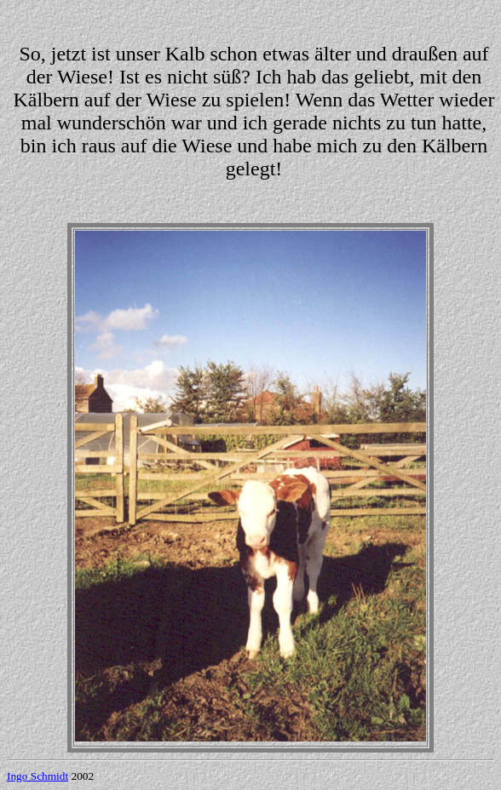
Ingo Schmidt (37, 776)
